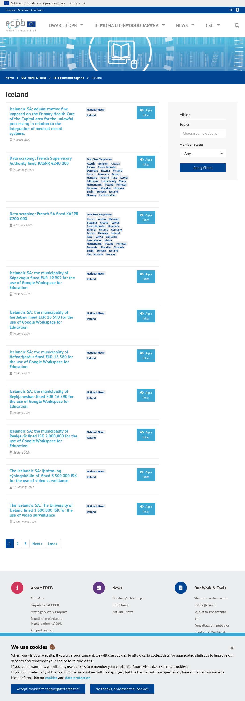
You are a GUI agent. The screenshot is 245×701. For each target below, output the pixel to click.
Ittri (197, 618)
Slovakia (106, 188)
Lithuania (92, 181)
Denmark (92, 170)
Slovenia (119, 188)
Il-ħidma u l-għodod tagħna (126, 25)
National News (122, 612)
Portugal (121, 184)
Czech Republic (107, 167)
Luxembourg (108, 181)
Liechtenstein (107, 195)
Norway (91, 195)
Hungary (92, 177)
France (91, 174)
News (182, 25)
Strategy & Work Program (49, 612)
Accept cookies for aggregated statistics (48, 689)
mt (231, 10)
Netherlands (94, 184)
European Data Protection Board (24, 10)
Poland (109, 184)
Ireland (104, 177)
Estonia (105, 170)
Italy (114, 177)
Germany (103, 174)
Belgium (103, 163)
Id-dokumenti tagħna (69, 78)
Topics (185, 124)
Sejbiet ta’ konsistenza (210, 612)
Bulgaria (92, 222)
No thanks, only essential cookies (122, 689)
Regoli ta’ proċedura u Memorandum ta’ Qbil (46, 621)
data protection (77, 677)
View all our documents (211, 598)
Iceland (91, 115)
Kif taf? (77, 3)
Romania (92, 188)
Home (10, 78)
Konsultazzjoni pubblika (211, 625)
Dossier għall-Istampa (128, 598)
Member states (192, 144)
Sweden (101, 191)
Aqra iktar (146, 112)
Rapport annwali (42, 630)
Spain (90, 191)
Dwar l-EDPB (63, 25)
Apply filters (202, 167)
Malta (122, 181)
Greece (116, 174)
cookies (51, 677)
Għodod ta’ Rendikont (209, 632)
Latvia (124, 177)
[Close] (232, 647)
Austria (91, 163)
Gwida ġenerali (205, 605)
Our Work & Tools (33, 78)
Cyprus (91, 167)
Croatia (115, 163)
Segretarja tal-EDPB (45, 605)
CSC (209, 25)
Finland (117, 170)
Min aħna (37, 598)
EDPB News (120, 605)
